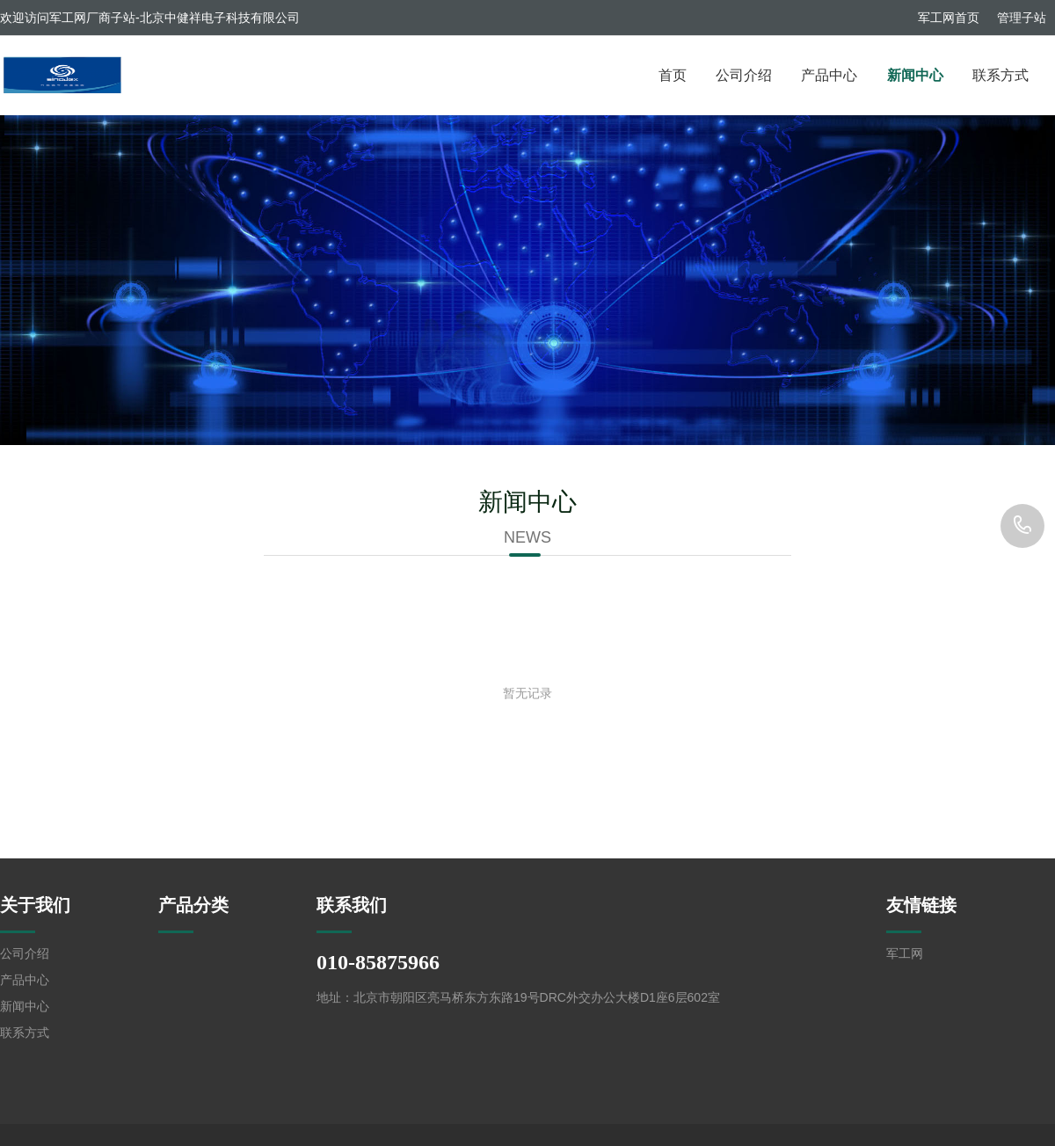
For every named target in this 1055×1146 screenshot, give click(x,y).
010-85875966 (1022, 526)
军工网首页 (948, 18)
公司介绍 (744, 75)
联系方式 (1000, 75)
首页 (672, 75)
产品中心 (829, 75)
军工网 (904, 953)
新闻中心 (915, 75)
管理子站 (1021, 18)
